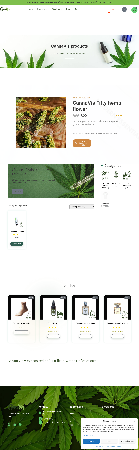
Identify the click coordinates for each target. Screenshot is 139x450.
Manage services (89, 435)
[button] (135, 421)
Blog (68, 9)
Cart (76, 9)
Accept (91, 441)
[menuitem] (109, 9)
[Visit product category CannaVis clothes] (105, 199)
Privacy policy (99, 446)
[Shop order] (82, 207)
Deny (109, 441)
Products (42, 9)
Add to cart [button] (17, 244)
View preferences (127, 441)
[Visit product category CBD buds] (116, 179)
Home (30, 9)
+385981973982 (49, 411)
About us (57, 9)
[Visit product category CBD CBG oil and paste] (105, 180)
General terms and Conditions (113, 446)
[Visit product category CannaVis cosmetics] (126, 180)
